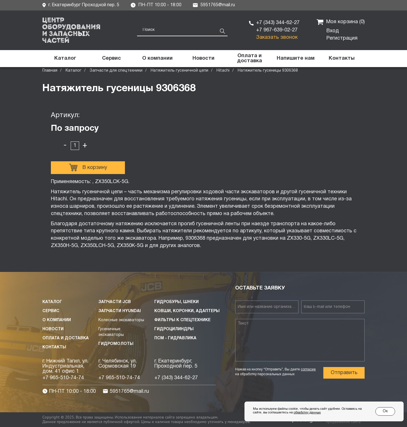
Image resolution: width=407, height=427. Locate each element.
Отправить (344, 372)
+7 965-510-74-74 (63, 377)
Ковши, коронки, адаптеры (187, 311)
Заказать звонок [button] (277, 37)
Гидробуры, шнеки (176, 302)
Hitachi (223, 70)
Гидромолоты (115, 344)
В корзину (88, 167)
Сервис (50, 311)
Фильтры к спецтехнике (182, 320)
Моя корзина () (341, 22)
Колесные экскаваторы (121, 320)
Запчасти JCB (114, 302)
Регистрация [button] (342, 38)
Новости (53, 329)
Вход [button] (332, 31)
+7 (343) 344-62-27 (278, 22)
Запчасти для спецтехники (116, 70)
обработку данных (307, 412)
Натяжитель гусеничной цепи (179, 70)
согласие (308, 369)
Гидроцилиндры (174, 329)
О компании (56, 320)
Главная (49, 70)
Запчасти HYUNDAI (119, 311)
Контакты (54, 347)
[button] (295, 58)
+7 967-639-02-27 (277, 30)
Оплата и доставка (65, 338)
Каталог (73, 70)
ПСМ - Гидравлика (175, 338)
